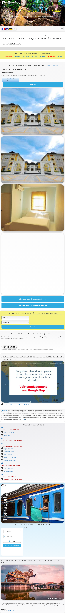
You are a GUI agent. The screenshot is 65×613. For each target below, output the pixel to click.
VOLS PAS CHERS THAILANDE (12, 440)
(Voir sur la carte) (52, 65)
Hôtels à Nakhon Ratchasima (26, 35)
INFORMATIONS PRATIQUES (11, 465)
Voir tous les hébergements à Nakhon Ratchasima (17, 404)
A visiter (26, 56)
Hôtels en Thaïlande (12, 35)
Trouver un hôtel (9, 432)
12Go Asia (12, 554)
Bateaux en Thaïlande (10, 457)
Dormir (17, 56)
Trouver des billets (12, 546)
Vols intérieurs (8, 454)
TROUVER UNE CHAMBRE (10, 429)
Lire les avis (10, 81)
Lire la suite (11, 610)
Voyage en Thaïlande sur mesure (13, 479)
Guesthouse (7, 435)
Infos (60, 56)
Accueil (4, 35)
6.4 (11, 78)
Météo (42, 56)
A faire (34, 56)
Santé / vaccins (8, 471)
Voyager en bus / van (10, 451)
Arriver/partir (7, 56)
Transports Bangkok (10, 460)
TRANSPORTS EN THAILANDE (12, 446)
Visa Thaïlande (8, 468)
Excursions (51, 56)
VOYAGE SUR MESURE (9, 476)
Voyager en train (9, 449)
